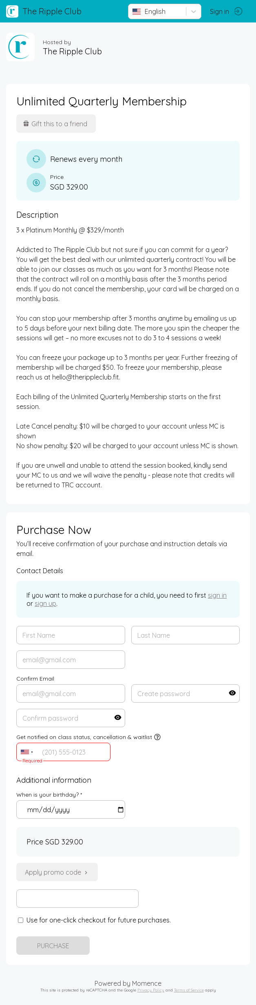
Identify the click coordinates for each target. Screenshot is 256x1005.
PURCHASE (53, 946)
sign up (45, 603)
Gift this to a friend (55, 124)
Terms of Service (189, 989)
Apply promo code (57, 872)
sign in (217, 595)
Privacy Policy (150, 989)
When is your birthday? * (49, 794)
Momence (146, 983)
